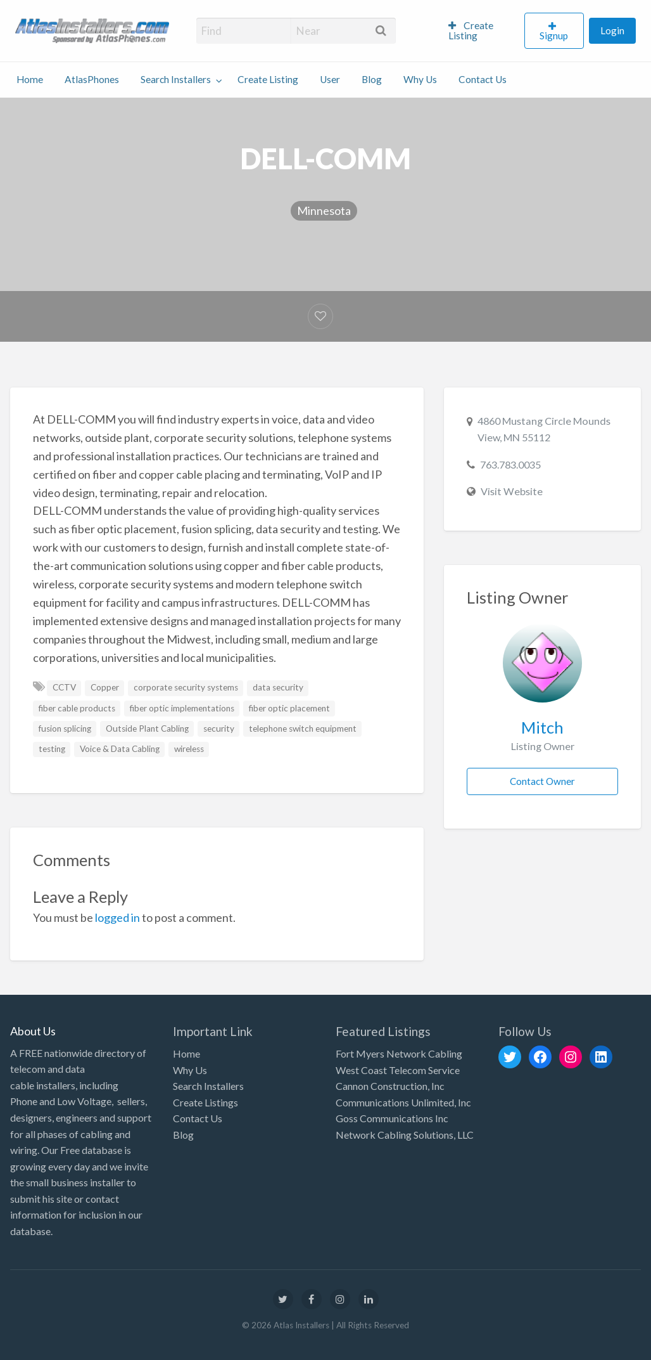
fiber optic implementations (182, 708)
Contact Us (482, 79)
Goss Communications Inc (392, 1118)
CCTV (64, 687)
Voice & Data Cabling (120, 749)
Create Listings (205, 1102)
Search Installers (176, 79)
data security (278, 687)
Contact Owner (542, 781)
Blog (372, 79)
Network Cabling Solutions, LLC (405, 1135)
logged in (117, 917)
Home (29, 79)
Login (612, 30)
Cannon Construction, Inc (390, 1086)
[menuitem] (481, 31)
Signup (554, 35)
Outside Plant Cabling (147, 728)
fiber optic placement (289, 708)
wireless (189, 749)
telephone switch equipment (303, 728)
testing (52, 749)
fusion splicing (65, 728)
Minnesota (324, 210)
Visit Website (512, 491)
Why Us (420, 79)
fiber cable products (77, 708)
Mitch (542, 727)
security (218, 728)
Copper (105, 687)
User (330, 79)
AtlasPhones (92, 79)
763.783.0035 (510, 464)
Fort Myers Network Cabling (399, 1053)
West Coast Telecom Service (398, 1070)
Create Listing (470, 30)
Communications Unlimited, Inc (403, 1102)
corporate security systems (186, 687)
